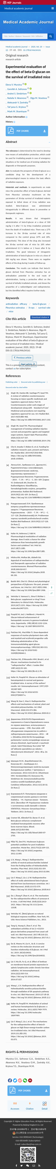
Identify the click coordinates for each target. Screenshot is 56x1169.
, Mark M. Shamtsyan (16, 111)
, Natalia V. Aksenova (16, 98)
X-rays (31, 307)
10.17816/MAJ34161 (32, 50)
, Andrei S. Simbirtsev (16, 93)
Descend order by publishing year (33, 382)
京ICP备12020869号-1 (19, 1129)
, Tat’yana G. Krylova (16, 107)
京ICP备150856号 (38, 1129)
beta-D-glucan (39, 304)
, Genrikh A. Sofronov (16, 89)
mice (11, 311)
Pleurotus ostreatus (15, 307)
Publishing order (12, 382)
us (14, 368)
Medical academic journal (18, 8)
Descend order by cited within (16, 387)
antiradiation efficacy (16, 304)
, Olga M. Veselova (38, 98)
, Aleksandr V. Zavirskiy (17, 102)
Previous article (22, 357)
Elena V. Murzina (14, 84)
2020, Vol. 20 (36, 46)
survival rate (44, 307)
